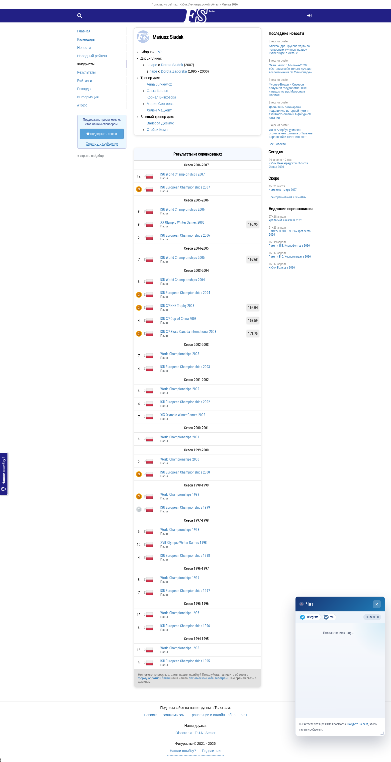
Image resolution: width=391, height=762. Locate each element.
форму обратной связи (154, 678)
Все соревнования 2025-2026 (287, 197)
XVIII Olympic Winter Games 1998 (183, 543)
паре (153, 65)
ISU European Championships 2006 (185, 235)
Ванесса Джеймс (160, 123)
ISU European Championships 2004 (185, 293)
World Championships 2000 (179, 459)
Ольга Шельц (157, 91)
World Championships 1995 (179, 648)
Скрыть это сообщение (102, 143)
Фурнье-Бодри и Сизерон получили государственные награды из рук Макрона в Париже (288, 90)
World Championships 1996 (179, 613)
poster (285, 41)
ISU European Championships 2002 (185, 402)
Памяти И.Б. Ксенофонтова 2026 (289, 245)
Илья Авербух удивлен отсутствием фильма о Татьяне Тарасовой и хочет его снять (290, 133)
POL (160, 52)
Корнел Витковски (161, 97)
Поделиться (211, 751)
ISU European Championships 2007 (185, 187)
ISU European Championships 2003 (185, 367)
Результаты (86, 72)
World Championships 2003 (179, 354)
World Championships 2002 (179, 389)
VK (328, 617)
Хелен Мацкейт (159, 110)
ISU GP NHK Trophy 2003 (177, 306)
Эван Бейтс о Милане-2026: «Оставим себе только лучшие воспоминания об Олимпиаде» (290, 69)
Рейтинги (84, 81)
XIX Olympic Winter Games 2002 (182, 415)
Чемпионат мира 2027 (283, 189)
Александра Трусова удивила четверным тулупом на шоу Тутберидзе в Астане (289, 49)
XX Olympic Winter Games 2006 (182, 222)
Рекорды (84, 89)
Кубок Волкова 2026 (282, 267)
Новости (84, 48)
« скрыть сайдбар (90, 156)
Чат (244, 715)
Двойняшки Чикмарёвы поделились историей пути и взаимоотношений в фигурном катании (290, 112)
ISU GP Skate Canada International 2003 (188, 332)
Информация (88, 97)
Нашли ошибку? (3, 474)
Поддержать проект (102, 134)
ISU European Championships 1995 (185, 661)
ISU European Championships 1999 (185, 507)
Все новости (277, 144)
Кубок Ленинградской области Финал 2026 (209, 4)
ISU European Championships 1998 (185, 556)
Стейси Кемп (157, 130)
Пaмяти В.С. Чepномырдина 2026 (290, 256)
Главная (84, 31)
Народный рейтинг (92, 56)
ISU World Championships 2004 (182, 280)
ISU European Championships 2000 (185, 472)
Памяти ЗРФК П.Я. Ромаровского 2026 (289, 232)
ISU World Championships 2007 (182, 174)
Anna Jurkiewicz (159, 84)
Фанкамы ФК (173, 715)
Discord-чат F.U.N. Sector (195, 733)
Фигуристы (86, 64)
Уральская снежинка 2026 (285, 220)
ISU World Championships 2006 (182, 209)
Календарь (86, 39)
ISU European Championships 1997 (185, 591)
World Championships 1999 (179, 494)
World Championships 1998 (179, 530)
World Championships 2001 (179, 437)
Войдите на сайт (357, 724)
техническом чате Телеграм (208, 678)
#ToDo (82, 105)
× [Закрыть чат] (377, 604)
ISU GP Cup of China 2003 (178, 319)
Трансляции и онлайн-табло (212, 715)
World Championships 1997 (179, 578)
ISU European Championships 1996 (185, 626)
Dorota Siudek (172, 65)
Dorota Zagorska (174, 71)
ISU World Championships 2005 (182, 258)
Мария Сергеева (160, 104)
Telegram (309, 617)
